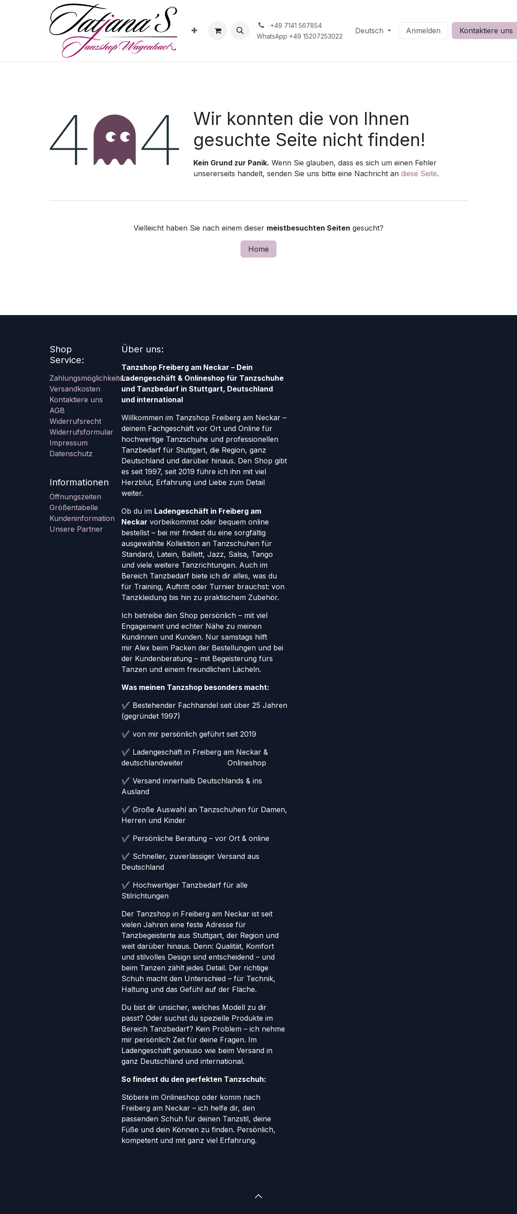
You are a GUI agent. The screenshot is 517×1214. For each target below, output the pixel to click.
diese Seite (419, 173)
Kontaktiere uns (76, 399)
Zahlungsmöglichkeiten (88, 378)
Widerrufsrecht (75, 421)
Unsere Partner (76, 529)
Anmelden (423, 30)
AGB (57, 410)
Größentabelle (73, 507)
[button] (240, 30)
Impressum (68, 442)
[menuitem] (194, 31)
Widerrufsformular (81, 431)
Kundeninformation (82, 518)
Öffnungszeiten (75, 496)
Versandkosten (74, 388)
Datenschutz (71, 453)
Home (258, 249)
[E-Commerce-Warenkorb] (217, 30)
